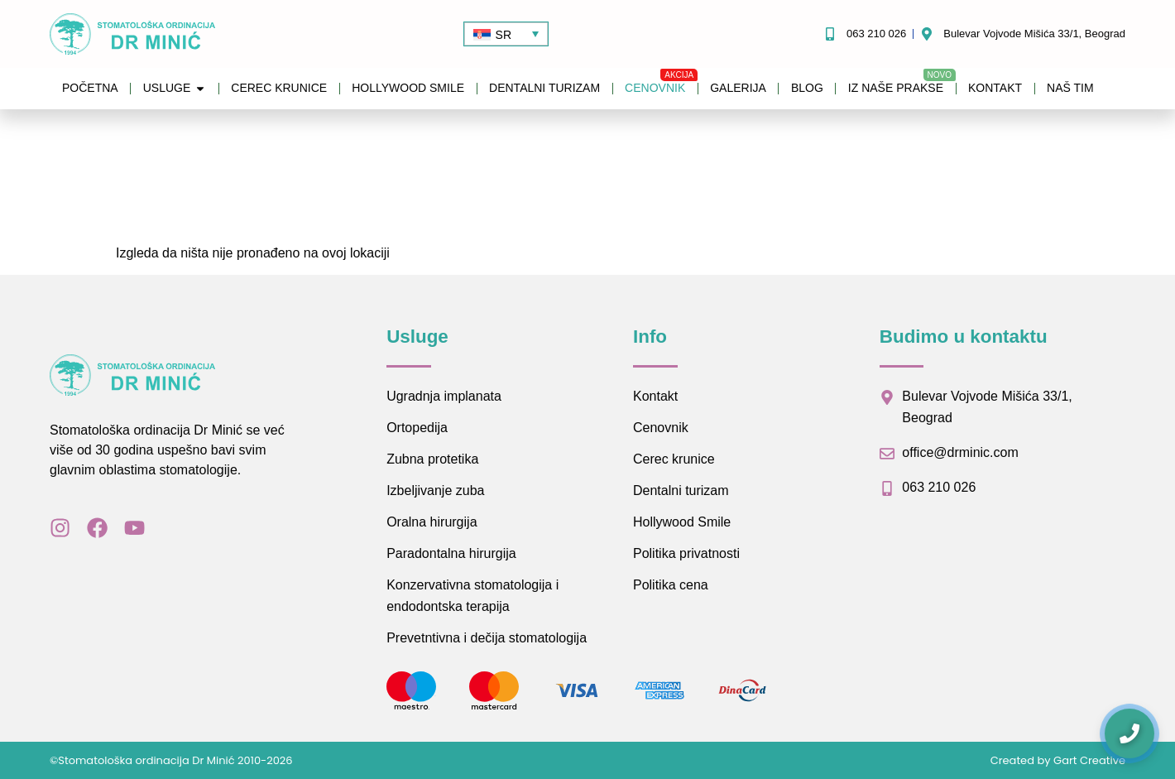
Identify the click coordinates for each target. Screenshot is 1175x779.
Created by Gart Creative (1057, 760)
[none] (506, 33)
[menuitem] (506, 33)
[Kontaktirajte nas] (1129, 733)
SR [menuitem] (503, 34)
